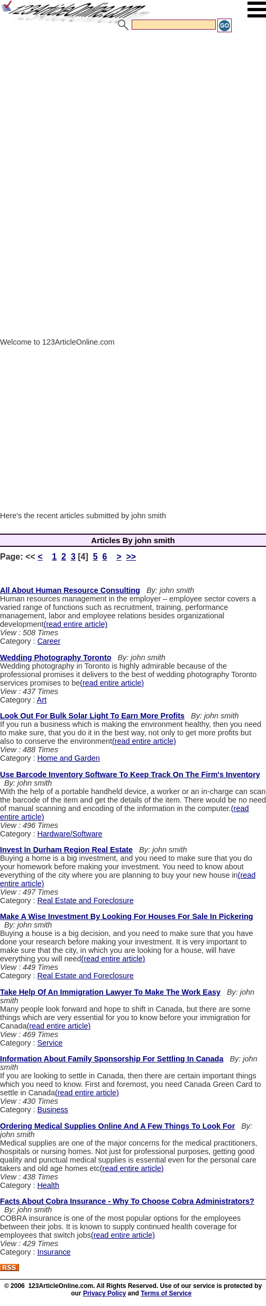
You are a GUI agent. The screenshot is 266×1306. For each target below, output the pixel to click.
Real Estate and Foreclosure (85, 900)
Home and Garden (68, 758)
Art (42, 700)
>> (131, 556)
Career (48, 641)
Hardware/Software (69, 834)
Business (52, 1109)
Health (48, 1185)
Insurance (53, 1252)
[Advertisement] (130, 113)
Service (49, 1043)
